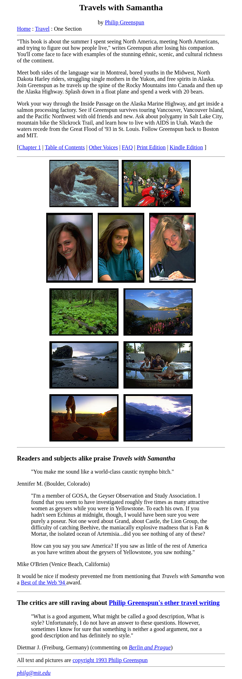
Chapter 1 (30, 147)
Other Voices (103, 147)
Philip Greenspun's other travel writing (164, 602)
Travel (42, 29)
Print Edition (151, 147)
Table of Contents (65, 147)
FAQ (127, 147)
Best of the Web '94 (43, 582)
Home (24, 29)
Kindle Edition (186, 147)
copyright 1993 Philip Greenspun (110, 660)
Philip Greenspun (124, 22)
